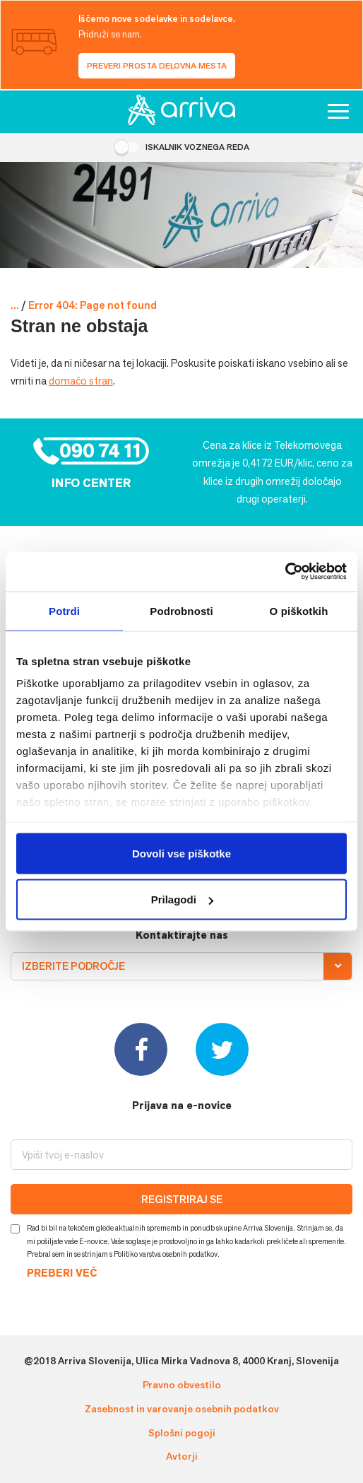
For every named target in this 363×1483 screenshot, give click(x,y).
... (15, 305)
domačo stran (81, 380)
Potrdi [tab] (64, 610)
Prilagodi (182, 899)
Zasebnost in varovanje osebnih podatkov (182, 1408)
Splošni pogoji (181, 1432)
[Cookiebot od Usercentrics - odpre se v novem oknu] (285, 572)
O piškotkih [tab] (299, 610)
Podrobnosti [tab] (181, 610)
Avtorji (182, 1456)
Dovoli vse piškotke (181, 853)
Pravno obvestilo (182, 1384)
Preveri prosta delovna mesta (157, 65)
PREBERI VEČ (62, 1273)
